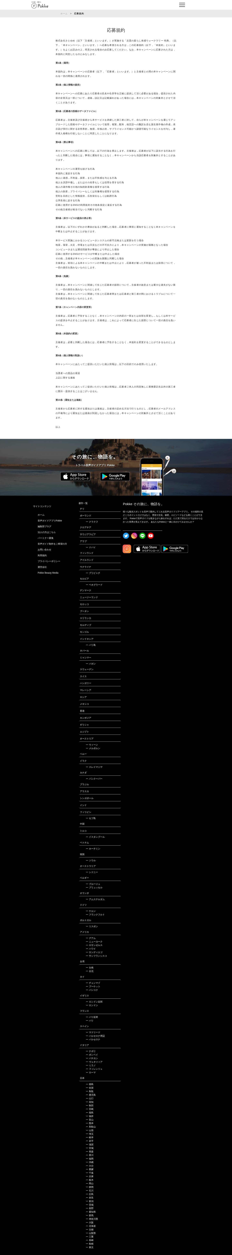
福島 (89, 1112)
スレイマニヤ (94, 767)
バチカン (92, 1058)
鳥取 (89, 1091)
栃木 (89, 1180)
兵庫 (89, 1176)
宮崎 (89, 1109)
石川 (89, 1190)
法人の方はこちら (47, 532)
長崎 (89, 1240)
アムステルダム (95, 899)
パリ (89, 1020)
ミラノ (91, 1065)
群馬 (89, 1215)
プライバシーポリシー (49, 561)
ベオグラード (94, 584)
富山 (89, 1119)
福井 (89, 1116)
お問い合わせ (44, 549)
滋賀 (89, 1144)
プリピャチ (93, 573)
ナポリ (91, 1051)
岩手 (89, 1141)
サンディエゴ (94, 952)
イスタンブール (95, 837)
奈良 (89, 1197)
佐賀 (89, 1087)
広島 (89, 1194)
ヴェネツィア (94, 1062)
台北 (89, 971)
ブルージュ (93, 884)
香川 (89, 1155)
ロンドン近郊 (94, 1001)
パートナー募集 (45, 538)
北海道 (91, 1226)
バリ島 (91, 645)
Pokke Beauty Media (48, 573)
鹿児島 (91, 1095)
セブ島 (91, 818)
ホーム (64, 13)
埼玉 (89, 1134)
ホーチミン (93, 848)
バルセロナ (93, 1039)
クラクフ (92, 521)
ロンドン (92, 1005)
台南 (89, 967)
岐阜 (89, 1137)
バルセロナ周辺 (95, 1036)
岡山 (89, 1183)
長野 (89, 1208)
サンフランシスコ (96, 956)
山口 (89, 1098)
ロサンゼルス (94, 945)
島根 (89, 1243)
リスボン (92, 926)
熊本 (89, 1123)
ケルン (91, 911)
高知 (89, 1102)
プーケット (93, 986)
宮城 (89, 1148)
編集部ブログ (44, 526)
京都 (89, 1229)
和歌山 (91, 1126)
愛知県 (91, 1212)
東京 (89, 1247)
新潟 (89, 1201)
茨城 (89, 1204)
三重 (89, 1236)
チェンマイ (93, 983)
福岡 (89, 1158)
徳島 (89, 1084)
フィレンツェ (94, 1069)
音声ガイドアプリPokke (50, 520)
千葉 (89, 1173)
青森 (89, 1151)
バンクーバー (94, 778)
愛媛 (89, 1169)
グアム (91, 938)
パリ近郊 (92, 1017)
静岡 (89, 1187)
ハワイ (91, 948)
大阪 (89, 1222)
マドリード (93, 1032)
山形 (89, 1130)
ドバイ (91, 547)
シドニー (92, 872)
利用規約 (42, 555)
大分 (89, 1165)
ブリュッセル (94, 887)
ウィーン (92, 744)
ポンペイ (92, 1054)
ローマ (91, 1072)
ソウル (91, 860)
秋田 (89, 1105)
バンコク (92, 990)
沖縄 (89, 1162)
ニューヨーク (94, 941)
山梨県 (91, 1233)
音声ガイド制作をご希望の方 (52, 544)
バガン (91, 663)
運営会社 (42, 567)
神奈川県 (92, 1219)
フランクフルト (95, 914)
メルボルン (93, 748)
